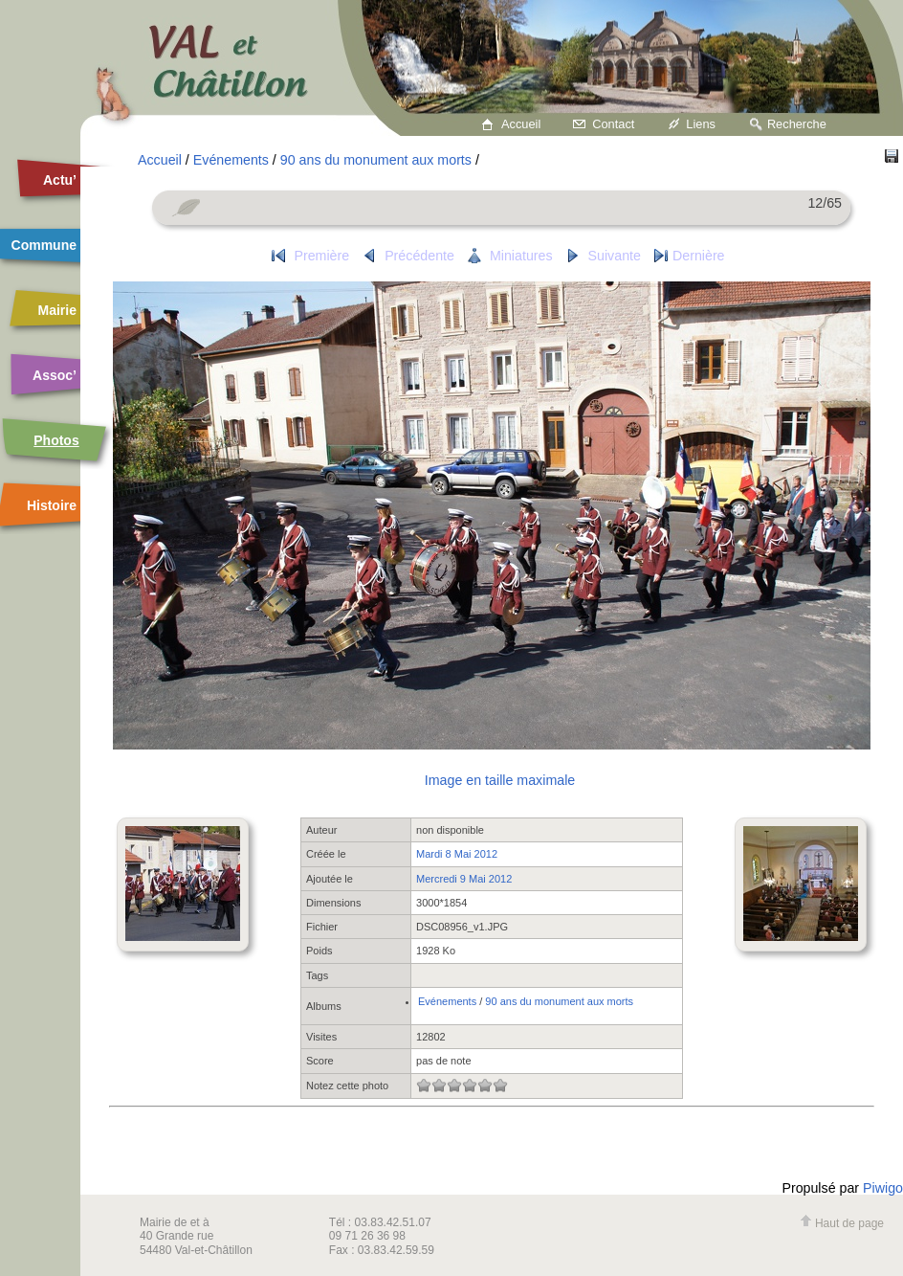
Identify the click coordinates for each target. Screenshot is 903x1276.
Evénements (231, 160)
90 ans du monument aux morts (376, 160)
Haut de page (842, 1223)
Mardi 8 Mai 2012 (456, 854)
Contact (613, 124)
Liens (701, 124)
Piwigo (883, 1188)
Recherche (796, 124)
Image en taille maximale (500, 780)
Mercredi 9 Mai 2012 (464, 878)
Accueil (520, 124)
